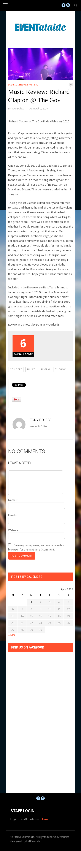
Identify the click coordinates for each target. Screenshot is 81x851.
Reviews (26, 84)
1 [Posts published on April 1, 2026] (31, 602)
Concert (16, 369)
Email (12, 515)
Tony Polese (17, 108)
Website (13, 530)
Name (12, 500)
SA (36, 84)
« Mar (11, 635)
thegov (60, 369)
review (45, 369)
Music (13, 84)
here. (45, 819)
